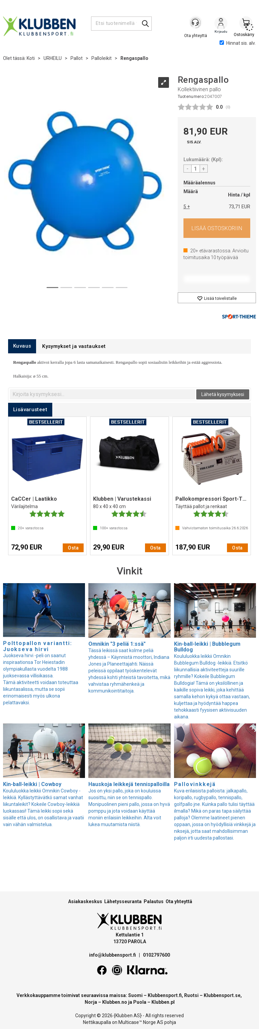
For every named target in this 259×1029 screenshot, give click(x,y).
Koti (31, 58)
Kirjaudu (220, 24)
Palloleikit (101, 58)
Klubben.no (114, 1002)
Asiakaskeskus (85, 901)
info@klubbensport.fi (113, 955)
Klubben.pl (163, 1002)
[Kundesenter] (196, 23)
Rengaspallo (134, 58)
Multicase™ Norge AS (140, 1022)
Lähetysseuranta (123, 901)
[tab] (22, 346)
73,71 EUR (239, 206)
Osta (217, 228)
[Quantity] (196, 169)
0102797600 (156, 955)
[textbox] (102, 394)
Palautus (154, 901)
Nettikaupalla (97, 1022)
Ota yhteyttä (179, 901)
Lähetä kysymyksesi (222, 394)
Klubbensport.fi (165, 995)
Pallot (76, 58)
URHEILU (53, 58)
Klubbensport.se (222, 995)
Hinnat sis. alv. (238, 43)
